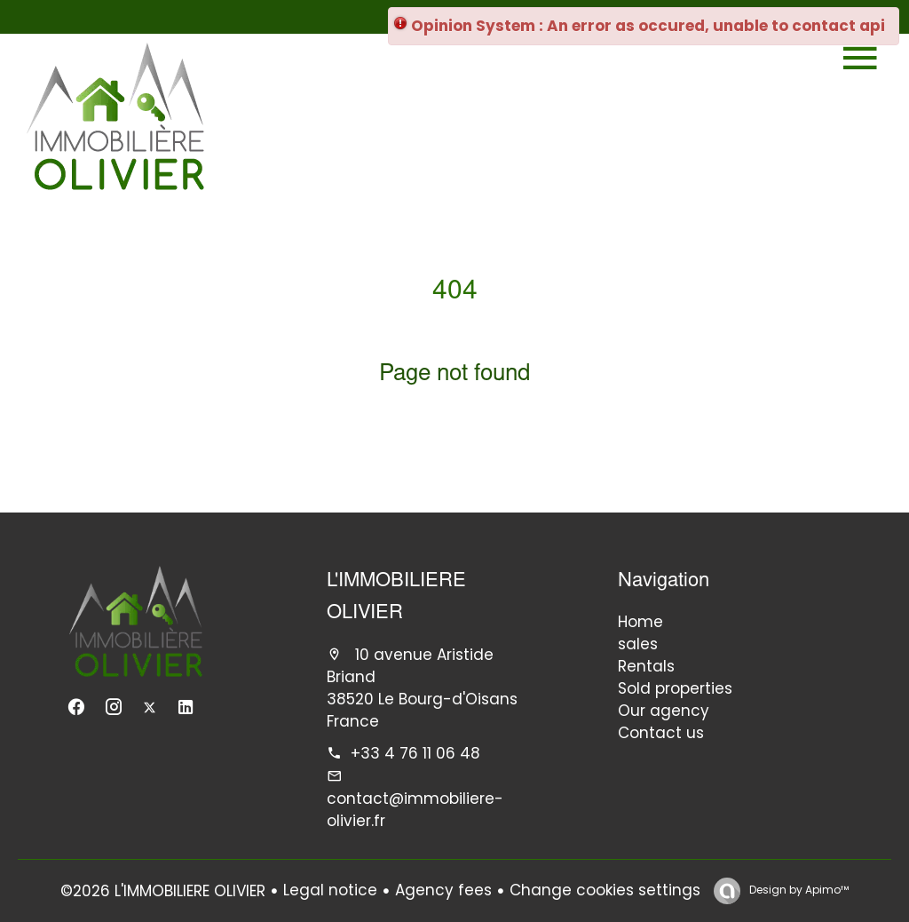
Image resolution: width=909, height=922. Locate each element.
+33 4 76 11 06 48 (415, 753)
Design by (798, 889)
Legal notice (330, 890)
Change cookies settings (605, 890)
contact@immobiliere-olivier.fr (415, 809)
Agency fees (443, 890)
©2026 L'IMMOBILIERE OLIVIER (162, 891)
